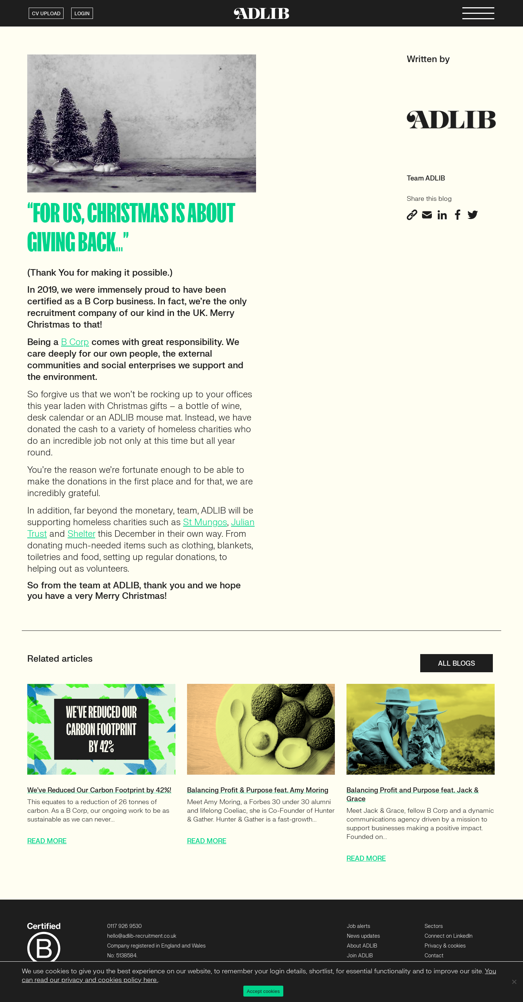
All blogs (456, 664)
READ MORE (46, 841)
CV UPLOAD (46, 14)
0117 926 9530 (124, 926)
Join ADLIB (360, 955)
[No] (514, 981)
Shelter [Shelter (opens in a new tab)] (81, 534)
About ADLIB (362, 945)
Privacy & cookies (445, 945)
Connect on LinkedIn (449, 936)
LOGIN (82, 14)
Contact (434, 955)
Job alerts (358, 926)
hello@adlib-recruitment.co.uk (141, 936)
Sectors (434, 926)
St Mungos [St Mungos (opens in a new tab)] (205, 522)
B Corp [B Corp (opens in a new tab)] (75, 342)
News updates (363, 936)
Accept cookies (263, 991)
